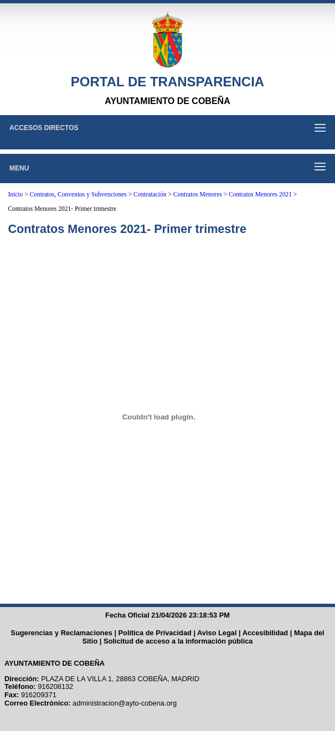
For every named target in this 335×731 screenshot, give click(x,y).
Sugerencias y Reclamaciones (61, 633)
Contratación (149, 194)
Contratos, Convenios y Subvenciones (78, 194)
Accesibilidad (265, 633)
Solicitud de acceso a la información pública (178, 641)
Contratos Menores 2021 (260, 194)
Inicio (15, 194)
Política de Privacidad (155, 633)
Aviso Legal (216, 633)
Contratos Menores (197, 194)
